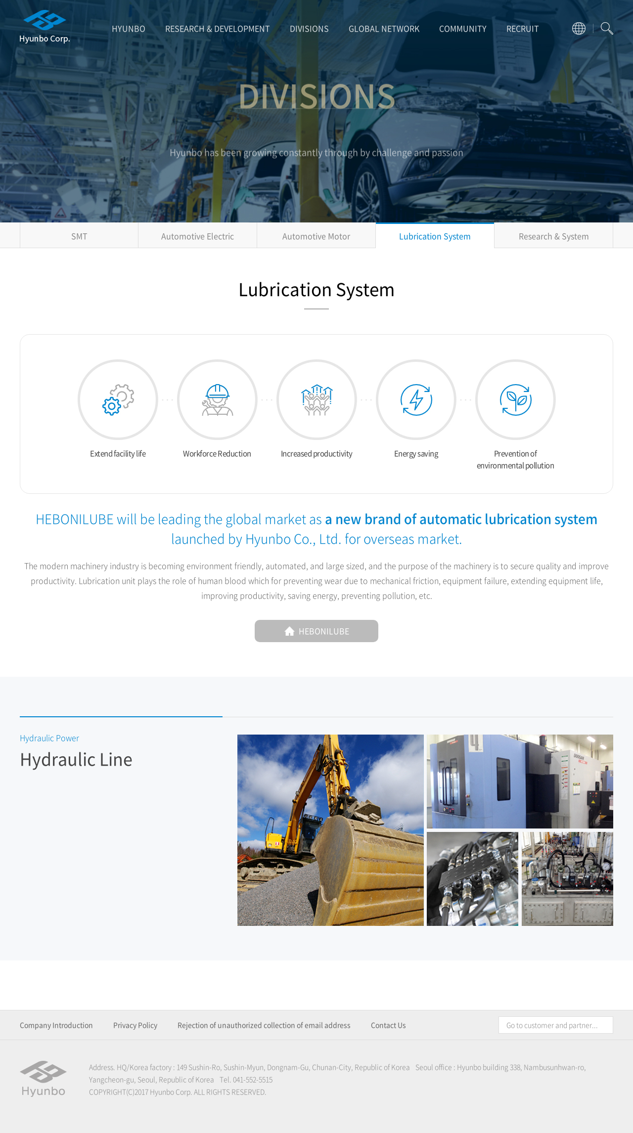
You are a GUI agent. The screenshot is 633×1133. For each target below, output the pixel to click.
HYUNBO (128, 28)
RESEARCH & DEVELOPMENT (217, 28)
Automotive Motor (316, 236)
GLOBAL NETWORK (384, 28)
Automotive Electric (197, 236)
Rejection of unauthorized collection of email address (264, 1025)
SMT (79, 236)
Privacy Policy (135, 1025)
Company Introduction (56, 1025)
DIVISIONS (309, 28)
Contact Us (388, 1025)
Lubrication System (435, 236)
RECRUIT (522, 28)
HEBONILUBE (316, 631)
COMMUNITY (463, 28)
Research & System (554, 236)
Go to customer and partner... (552, 1025)
